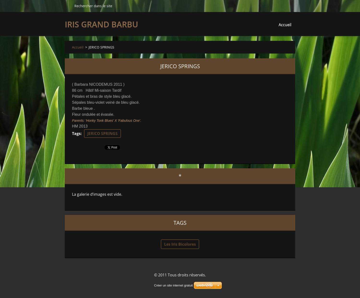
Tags (76, 133)
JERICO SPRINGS (102, 133)
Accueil (285, 24)
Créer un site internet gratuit (173, 285)
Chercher (68, 5)
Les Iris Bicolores (180, 244)
